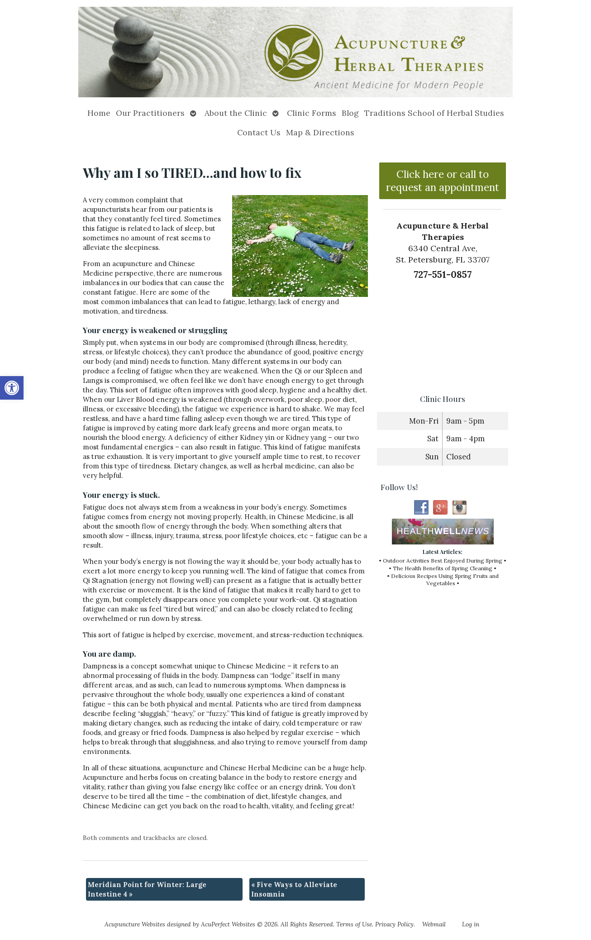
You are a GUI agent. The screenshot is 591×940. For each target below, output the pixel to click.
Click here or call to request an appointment (442, 180)
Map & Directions (320, 132)
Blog (350, 113)
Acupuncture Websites (135, 924)
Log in (470, 924)
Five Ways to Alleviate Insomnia (294, 889)
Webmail (434, 924)
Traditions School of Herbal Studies (434, 113)
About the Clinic (236, 113)
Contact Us (259, 132)
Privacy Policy (394, 924)
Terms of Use (354, 924)
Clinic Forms (311, 113)
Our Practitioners (150, 113)
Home (98, 113)
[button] (12, 388)
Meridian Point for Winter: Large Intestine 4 (147, 889)
